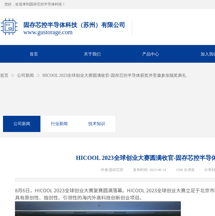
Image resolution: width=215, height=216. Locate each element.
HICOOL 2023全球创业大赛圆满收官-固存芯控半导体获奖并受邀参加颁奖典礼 (114, 75)
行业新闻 (59, 124)
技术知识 (96, 124)
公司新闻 (25, 75)
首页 (4, 75)
